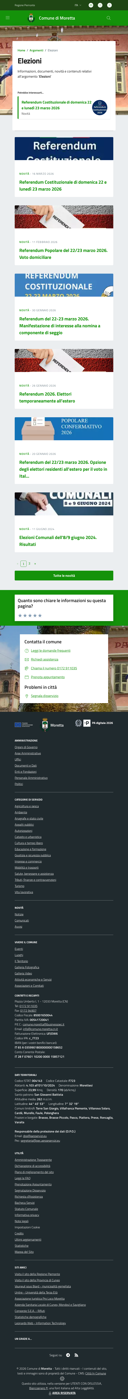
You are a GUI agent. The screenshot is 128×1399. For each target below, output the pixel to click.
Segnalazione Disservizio (30, 1190)
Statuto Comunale (26, 1208)
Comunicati (22, 920)
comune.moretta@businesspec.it (43, 1024)
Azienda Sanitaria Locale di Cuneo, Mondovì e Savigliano (50, 1304)
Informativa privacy (27, 1215)
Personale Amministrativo (31, 777)
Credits (19, 1233)
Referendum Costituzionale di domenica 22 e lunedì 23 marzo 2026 (57, 105)
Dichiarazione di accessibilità (32, 1166)
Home (21, 50)
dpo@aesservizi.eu (35, 1136)
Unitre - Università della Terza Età (36, 1292)
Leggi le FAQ (23, 1178)
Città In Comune (95, 1373)
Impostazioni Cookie (27, 1227)
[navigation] (7, 17)
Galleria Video (23, 973)
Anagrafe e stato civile (29, 818)
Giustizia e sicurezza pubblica (33, 855)
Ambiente (21, 812)
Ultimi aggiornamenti (28, 1239)
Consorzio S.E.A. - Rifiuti (30, 1310)
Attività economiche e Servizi (33, 979)
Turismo (19, 886)
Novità (24, 174)
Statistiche (21, 1245)
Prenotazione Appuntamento (33, 1184)
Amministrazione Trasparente (33, 1159)
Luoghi (19, 955)
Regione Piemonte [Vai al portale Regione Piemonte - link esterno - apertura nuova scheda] (25, 5)
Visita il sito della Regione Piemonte (37, 1274)
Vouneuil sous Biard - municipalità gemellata (43, 1286)
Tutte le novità (64, 575)
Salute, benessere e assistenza (34, 873)
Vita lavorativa (24, 892)
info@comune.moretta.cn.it (40, 1029)
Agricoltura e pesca (27, 806)
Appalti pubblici (24, 824)
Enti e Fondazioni (25, 771)
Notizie (19, 914)
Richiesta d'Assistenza (29, 1196)
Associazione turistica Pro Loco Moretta (40, 1298)
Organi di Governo (26, 747)
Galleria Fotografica (27, 967)
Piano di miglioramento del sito (34, 1172)
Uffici (18, 759)
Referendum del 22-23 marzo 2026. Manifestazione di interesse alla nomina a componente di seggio (59, 325)
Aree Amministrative (28, 753)
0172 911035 (28, 1006)
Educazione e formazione (30, 849)
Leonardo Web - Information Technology (40, 1323)
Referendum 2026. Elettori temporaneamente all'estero (47, 397)
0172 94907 (28, 1010)
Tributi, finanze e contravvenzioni (35, 879)
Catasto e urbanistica (28, 836)
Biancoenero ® (38, 1388)
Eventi (19, 948)
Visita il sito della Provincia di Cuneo (37, 1280)
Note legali (21, 1221)
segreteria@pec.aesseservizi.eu (40, 1140)
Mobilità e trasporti (27, 867)
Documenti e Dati (26, 765)
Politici (19, 784)
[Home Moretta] (49, 18)
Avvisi (18, 926)
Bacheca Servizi (25, 1202)
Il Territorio (21, 961)
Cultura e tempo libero (29, 843)
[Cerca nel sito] (108, 18)
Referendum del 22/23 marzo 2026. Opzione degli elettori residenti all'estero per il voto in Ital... (63, 469)
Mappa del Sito (24, 1251)
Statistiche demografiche (30, 1317)
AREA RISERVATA (62, 1393)
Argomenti (36, 50)
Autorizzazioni (23, 830)
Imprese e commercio (28, 861)
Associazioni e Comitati (29, 985)
